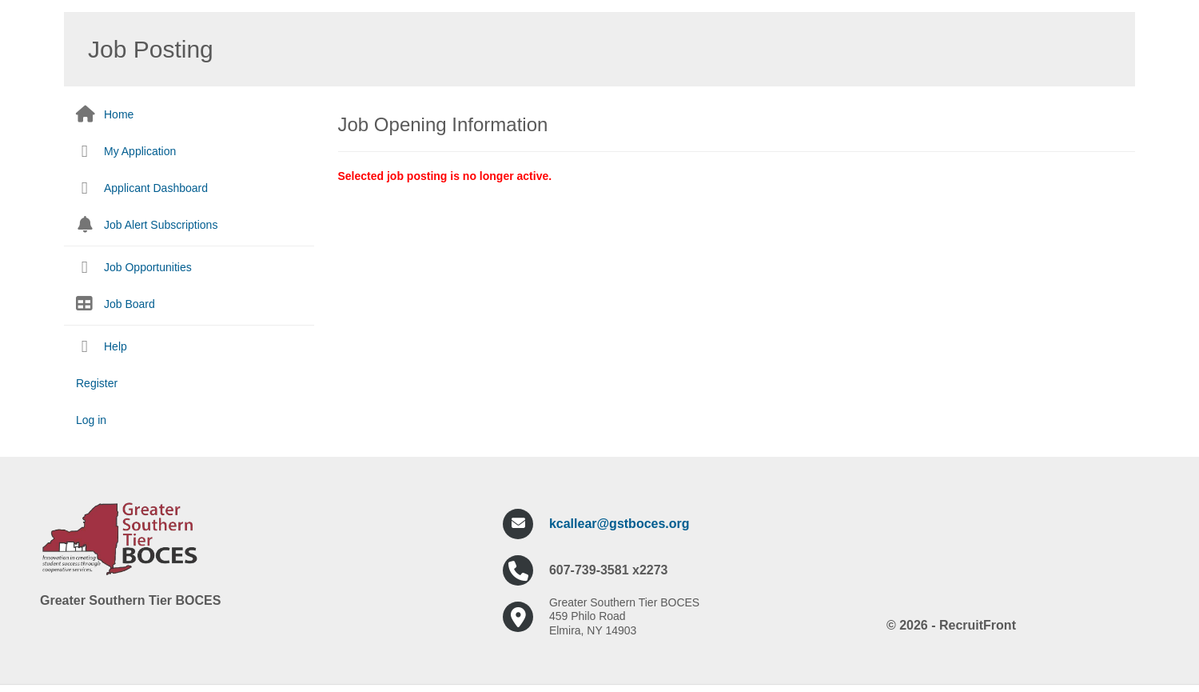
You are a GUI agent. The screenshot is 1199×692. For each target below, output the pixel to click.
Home (118, 114)
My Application (140, 151)
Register (97, 383)
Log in (91, 420)
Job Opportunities (148, 267)
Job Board (129, 304)
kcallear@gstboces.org (619, 523)
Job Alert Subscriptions (160, 224)
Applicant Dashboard (156, 188)
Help (115, 346)
